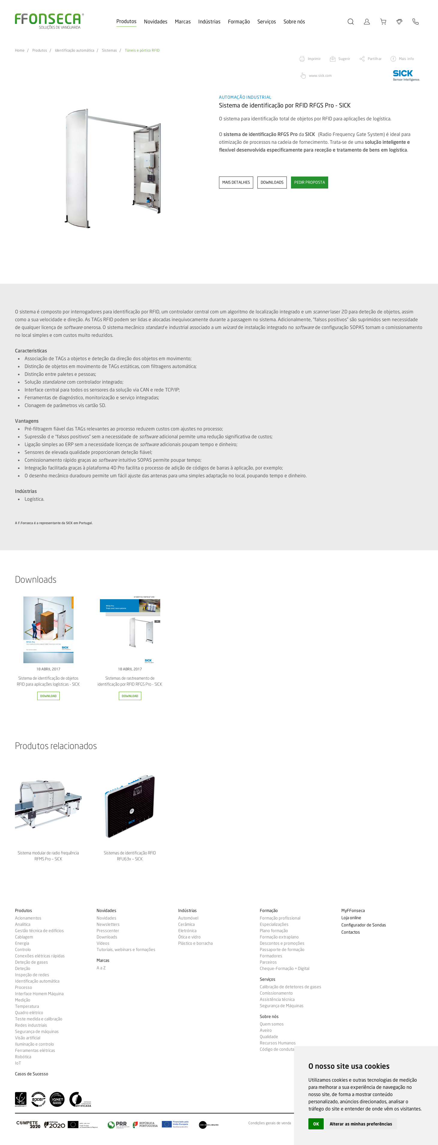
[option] (113, 168)
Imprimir (314, 58)
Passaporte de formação (282, 949)
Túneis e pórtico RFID (142, 50)
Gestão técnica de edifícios (39, 930)
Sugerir (344, 58)
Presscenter (108, 930)
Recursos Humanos (278, 1043)
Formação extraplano (279, 937)
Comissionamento (276, 993)
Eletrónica (187, 930)
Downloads (107, 937)
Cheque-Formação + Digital (284, 968)
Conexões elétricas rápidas (40, 955)
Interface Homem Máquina (39, 993)
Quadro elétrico (29, 1012)
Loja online (351, 918)
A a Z (101, 967)
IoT (18, 1063)
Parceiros (268, 962)
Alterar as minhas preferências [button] (361, 1123)
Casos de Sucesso (31, 1074)
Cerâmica (186, 924)
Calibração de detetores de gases (290, 986)
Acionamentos (28, 918)
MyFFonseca (353, 910)
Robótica (23, 1056)
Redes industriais (31, 1025)
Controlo (23, 949)
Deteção (22, 968)
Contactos (350, 932)
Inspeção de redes (32, 974)
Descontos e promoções (282, 943)
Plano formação (274, 930)
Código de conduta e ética (283, 1049)
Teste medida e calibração (38, 1019)
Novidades (155, 21)
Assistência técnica (277, 999)
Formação (239, 21)
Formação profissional (280, 918)
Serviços (266, 21)
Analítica (22, 924)
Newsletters (108, 924)
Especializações (274, 924)
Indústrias (209, 21)
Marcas (183, 21)
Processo (23, 987)
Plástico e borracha (195, 943)
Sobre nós (294, 21)
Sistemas (109, 50)
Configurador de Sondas (363, 925)
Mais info (406, 58)
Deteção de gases (31, 962)
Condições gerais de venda (269, 1123)
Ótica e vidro (189, 937)
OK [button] (316, 1123)
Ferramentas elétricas (35, 1050)
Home (20, 50)
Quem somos (272, 1024)
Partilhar (375, 58)
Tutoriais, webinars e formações (126, 949)
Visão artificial (27, 1037)
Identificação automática (74, 50)
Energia (22, 943)
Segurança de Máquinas (282, 1005)
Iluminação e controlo (34, 1044)
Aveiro (266, 1030)
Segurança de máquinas (37, 1031)
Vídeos (103, 943)
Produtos (126, 21)
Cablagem (24, 937)
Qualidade (269, 1036)
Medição (22, 1000)
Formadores (271, 955)
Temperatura (27, 1006)
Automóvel (188, 918)
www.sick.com (320, 75)
